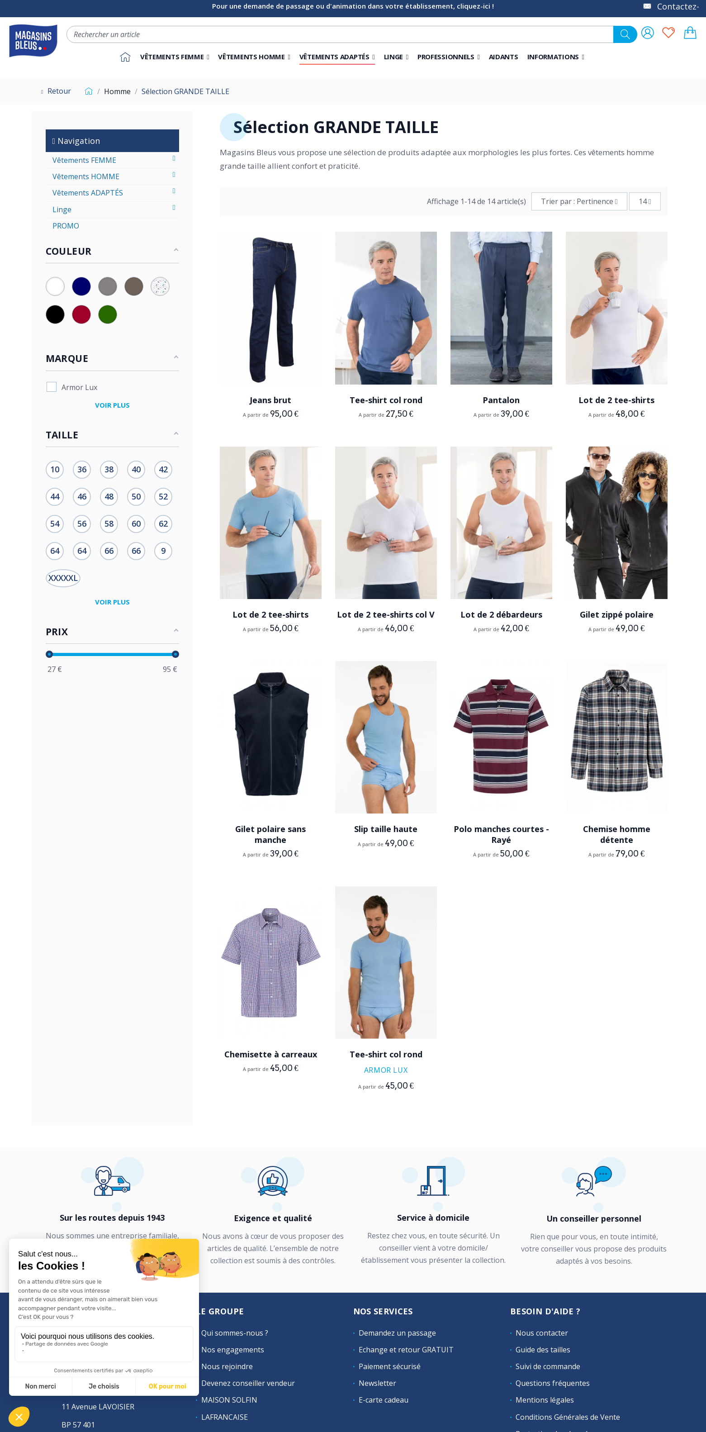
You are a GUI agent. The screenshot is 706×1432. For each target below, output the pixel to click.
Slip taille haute (385, 828)
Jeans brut (270, 400)
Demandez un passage (397, 1333)
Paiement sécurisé (390, 1366)
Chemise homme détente (616, 834)
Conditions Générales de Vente (568, 1417)
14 (645, 201)
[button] (448, 57)
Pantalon (501, 400)
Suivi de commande (548, 1366)
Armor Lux (386, 1070)
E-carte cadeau (383, 1400)
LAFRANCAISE (224, 1417)
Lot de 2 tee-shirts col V (386, 614)
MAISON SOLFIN (229, 1400)
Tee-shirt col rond (386, 400)
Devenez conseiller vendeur (248, 1383)
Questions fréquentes (553, 1383)
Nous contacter (542, 1333)
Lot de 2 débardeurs (501, 614)
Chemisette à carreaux (270, 1054)
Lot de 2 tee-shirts (616, 400)
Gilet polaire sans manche (270, 834)
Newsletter (377, 1383)
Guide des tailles (543, 1350)
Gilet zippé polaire (617, 614)
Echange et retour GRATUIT (406, 1350)
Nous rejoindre (227, 1366)
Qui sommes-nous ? (234, 1333)
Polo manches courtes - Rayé (501, 834)
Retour (55, 91)
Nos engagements (232, 1350)
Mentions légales (545, 1400)
